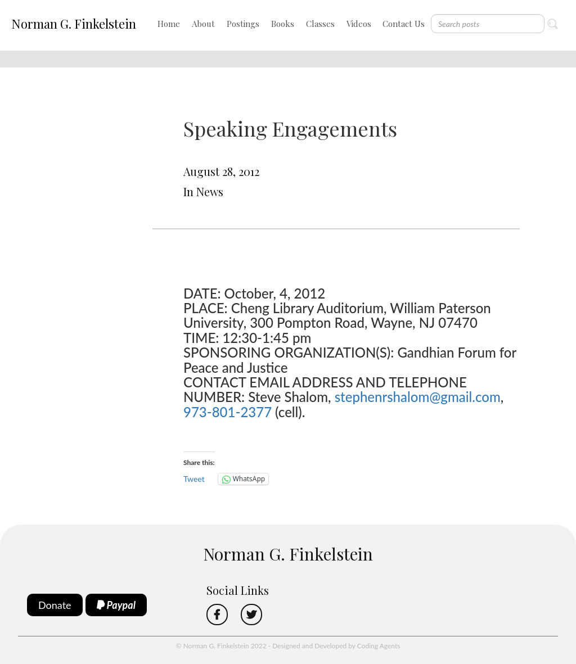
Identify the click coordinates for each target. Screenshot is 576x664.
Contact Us (403, 23)
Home (169, 23)
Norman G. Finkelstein (73, 23)
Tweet (194, 479)
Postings (243, 23)
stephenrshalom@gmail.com (418, 397)
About (203, 23)
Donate (54, 605)
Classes (320, 23)
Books (282, 23)
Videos (358, 23)
